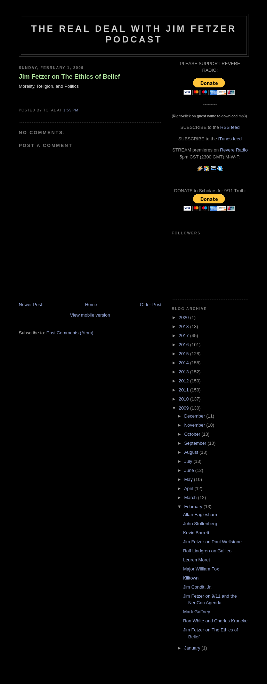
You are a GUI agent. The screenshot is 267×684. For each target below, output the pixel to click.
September (196, 443)
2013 (184, 371)
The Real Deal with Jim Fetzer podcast (133, 34)
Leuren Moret (196, 559)
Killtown (191, 578)
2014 (184, 362)
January (193, 648)
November (195, 425)
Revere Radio (234, 150)
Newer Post (30, 304)
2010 (184, 399)
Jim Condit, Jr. (197, 587)
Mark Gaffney (196, 611)
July (189, 461)
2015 (184, 353)
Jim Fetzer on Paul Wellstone (212, 541)
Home (91, 304)
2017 (184, 335)
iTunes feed (230, 138)
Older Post (150, 304)
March (191, 497)
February (194, 506)
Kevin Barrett (196, 532)
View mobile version (90, 315)
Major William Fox (201, 569)
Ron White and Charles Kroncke (215, 620)
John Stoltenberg (200, 523)
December (195, 416)
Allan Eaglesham (200, 514)
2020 (184, 317)
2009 (184, 408)
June (189, 470)
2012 (184, 380)
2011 (184, 389)
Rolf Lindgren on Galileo (207, 550)
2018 (184, 326)
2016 (184, 344)
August (192, 452)
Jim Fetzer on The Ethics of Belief (69, 76)
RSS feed (230, 127)
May (189, 479)
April (189, 488)
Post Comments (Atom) (70, 332)
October (193, 434)
